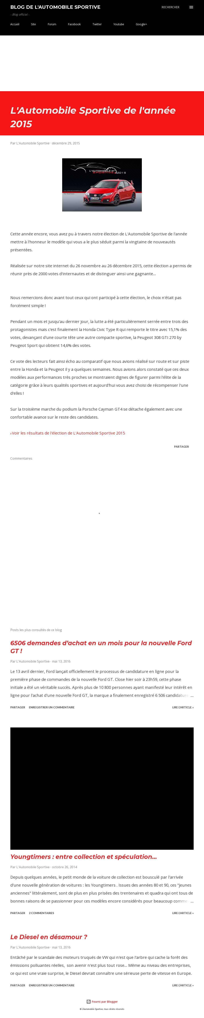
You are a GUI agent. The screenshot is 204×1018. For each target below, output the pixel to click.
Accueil (14, 24)
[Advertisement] (102, 63)
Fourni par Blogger (102, 1001)
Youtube (118, 24)
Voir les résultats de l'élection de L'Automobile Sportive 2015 (68, 433)
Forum (52, 24)
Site (33, 24)
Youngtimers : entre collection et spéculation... (83, 856)
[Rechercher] (170, 7)
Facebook (74, 24)
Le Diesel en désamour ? (48, 937)
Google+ (141, 24)
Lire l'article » (183, 707)
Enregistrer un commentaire (52, 707)
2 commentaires (41, 913)
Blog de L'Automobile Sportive (55, 7)
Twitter (97, 24)
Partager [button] (181, 446)
